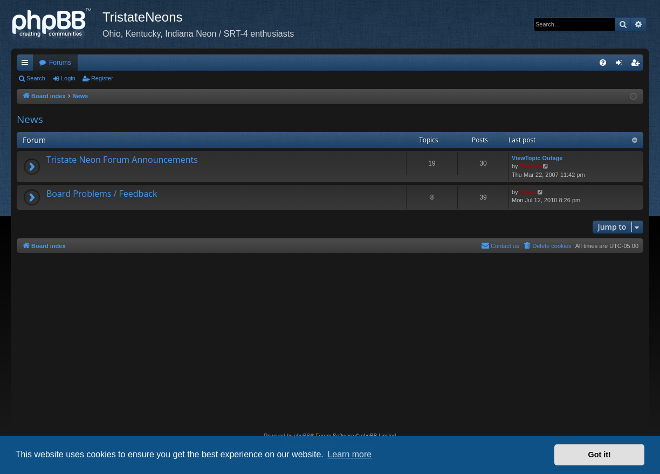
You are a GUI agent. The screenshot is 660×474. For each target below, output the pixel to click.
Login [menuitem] (621, 65)
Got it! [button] (599, 454)
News (30, 119)
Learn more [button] (349, 454)
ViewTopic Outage (537, 158)
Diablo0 (530, 166)
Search (35, 78)
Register (102, 78)
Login (68, 78)
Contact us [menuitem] (500, 245)
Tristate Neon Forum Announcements (122, 160)
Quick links (27, 65)
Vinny (528, 192)
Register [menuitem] (637, 65)
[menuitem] (603, 62)
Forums (60, 62)
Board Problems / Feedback (101, 194)
